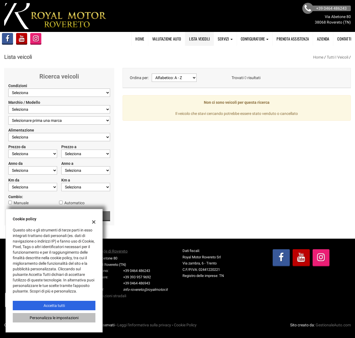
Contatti (344, 39)
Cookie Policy (185, 325)
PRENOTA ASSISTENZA (293, 39)
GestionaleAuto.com (333, 325)
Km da (13, 180)
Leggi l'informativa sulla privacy (144, 325)
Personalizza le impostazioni (54, 318)
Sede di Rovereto (113, 251)
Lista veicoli (199, 39)
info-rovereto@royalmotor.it (145, 289)
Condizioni (17, 86)
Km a (65, 180)
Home (139, 39)
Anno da (15, 163)
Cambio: (15, 197)
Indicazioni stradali (110, 296)
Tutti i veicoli (337, 57)
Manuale (21, 203)
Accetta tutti (54, 305)
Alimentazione (21, 130)
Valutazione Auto (166, 39)
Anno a (67, 163)
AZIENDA (323, 39)
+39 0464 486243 (136, 271)
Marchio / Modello (24, 102)
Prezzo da (17, 147)
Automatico (74, 203)
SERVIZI (225, 39)
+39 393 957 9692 (137, 277)
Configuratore (255, 39)
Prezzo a (69, 147)
